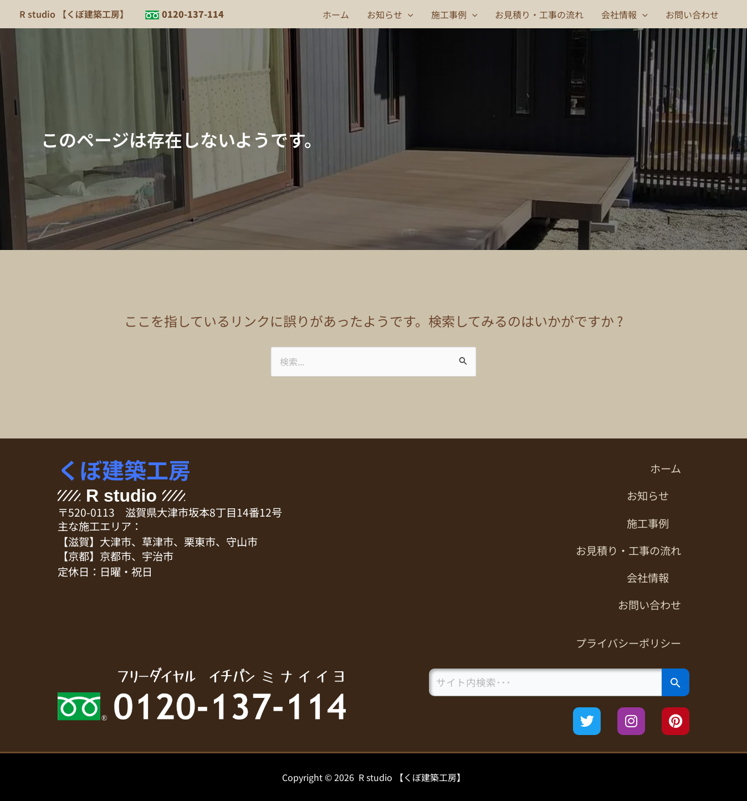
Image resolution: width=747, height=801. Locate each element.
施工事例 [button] (454, 14)
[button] (407, 14)
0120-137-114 (193, 14)
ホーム (336, 14)
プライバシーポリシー (628, 643)
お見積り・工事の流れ (539, 14)
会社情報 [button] (624, 14)
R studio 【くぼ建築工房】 (74, 14)
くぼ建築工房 (124, 469)
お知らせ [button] (390, 14)
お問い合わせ (692, 14)
